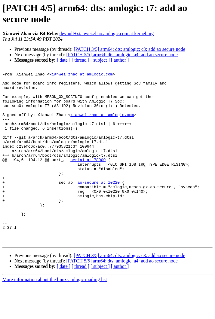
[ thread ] (80, 60)
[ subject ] (100, 60)
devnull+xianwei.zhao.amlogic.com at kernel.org (107, 33)
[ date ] (63, 60)
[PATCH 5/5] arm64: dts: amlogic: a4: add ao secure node (121, 54)
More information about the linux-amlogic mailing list (54, 313)
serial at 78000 (88, 177)
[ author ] (120, 60)
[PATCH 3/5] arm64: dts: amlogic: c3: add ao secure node (129, 49)
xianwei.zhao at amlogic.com (81, 75)
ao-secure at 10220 (99, 204)
